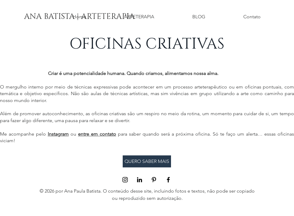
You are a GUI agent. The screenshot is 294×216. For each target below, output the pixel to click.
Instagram (58, 134)
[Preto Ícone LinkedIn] (139, 179)
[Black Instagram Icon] (125, 179)
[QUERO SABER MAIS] (147, 161)
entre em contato (97, 134)
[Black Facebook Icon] (168, 179)
